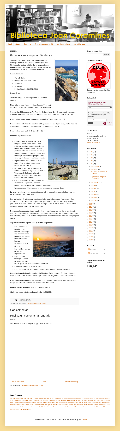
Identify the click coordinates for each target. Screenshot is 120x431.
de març (94, 194)
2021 (91, 164)
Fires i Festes (14, 402)
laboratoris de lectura (71, 402)
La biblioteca (79, 44)
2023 (91, 158)
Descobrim (28, 400)
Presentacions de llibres (82, 405)
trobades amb (14, 410)
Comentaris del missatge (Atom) (32, 385)
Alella (17, 398)
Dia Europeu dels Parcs (39, 400)
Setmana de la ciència (52, 407)
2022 (91, 161)
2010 (91, 234)
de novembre (95, 166)
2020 (91, 204)
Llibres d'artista (92, 402)
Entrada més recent (17, 382)
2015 (91, 219)
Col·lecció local (63, 44)
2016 (91, 216)
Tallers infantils (79, 407)
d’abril (93, 191)
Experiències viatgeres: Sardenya (98, 177)
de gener (94, 200)
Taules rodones (89, 407)
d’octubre (94, 169)
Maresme (99, 402)
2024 (91, 155)
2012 (91, 228)
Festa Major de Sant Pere (92, 400)
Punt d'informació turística (98, 404)
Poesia (62, 404)
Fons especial (23, 402)
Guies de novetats (49, 402)
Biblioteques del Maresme (62, 398)
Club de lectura (99, 398)
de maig (94, 188)
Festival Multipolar (105, 400)
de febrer (94, 197)
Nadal (17, 404)
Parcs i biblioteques (36, 404)
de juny (93, 185)
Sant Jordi (42, 407)
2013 (91, 225)
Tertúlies (96, 407)
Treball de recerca (105, 407)
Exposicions (79, 400)
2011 (91, 231)
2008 (91, 240)
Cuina (23, 400)
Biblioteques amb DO (44, 44)
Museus (12, 404)
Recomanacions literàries (32, 407)
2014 (91, 222)
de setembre (95, 182)
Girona (29, 402)
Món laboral (106, 402)
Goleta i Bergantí (37, 402)
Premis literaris (68, 404)
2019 (91, 207)
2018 (91, 210)
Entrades (92, 249)
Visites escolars (32, 410)
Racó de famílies (19, 407)
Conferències (17, 400)
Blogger (84, 420)
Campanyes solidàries (89, 398)
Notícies (27, 404)
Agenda (12, 398)
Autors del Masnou (26, 398)
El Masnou (56, 400)
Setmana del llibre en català (67, 407)
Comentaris (93, 253)
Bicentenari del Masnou (75, 398)
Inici (10, 44)
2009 (91, 237)
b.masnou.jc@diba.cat (93, 142)
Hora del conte (60, 402)
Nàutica (21, 404)
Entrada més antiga (72, 382)
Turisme (27, 44)
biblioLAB (36, 398)
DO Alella (49, 400)
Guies (17, 44)
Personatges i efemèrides (51, 405)
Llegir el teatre (82, 402)
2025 (91, 152)
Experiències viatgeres (34, 303)
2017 (91, 213)
